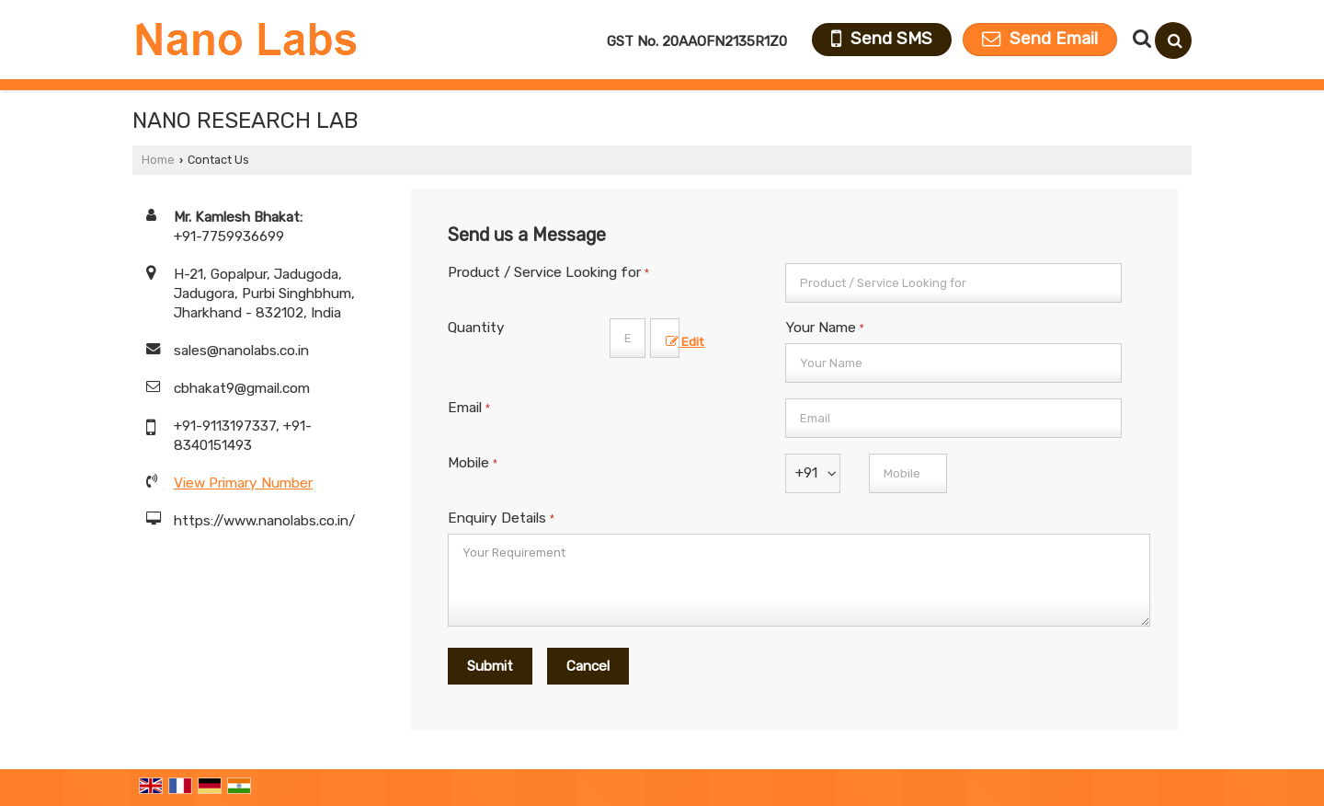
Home (158, 160)
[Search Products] (1139, 39)
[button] (243, 483)
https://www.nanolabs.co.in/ (264, 520)
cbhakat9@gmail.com (242, 388)
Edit (685, 341)
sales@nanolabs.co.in (241, 350)
